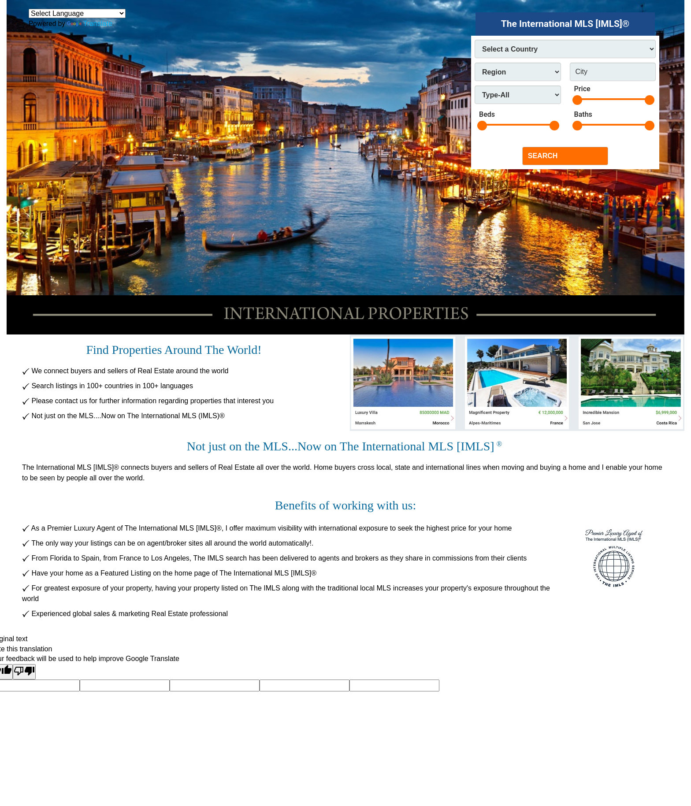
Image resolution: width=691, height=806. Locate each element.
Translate (89, 23)
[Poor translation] (24, 672)
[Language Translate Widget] (77, 13)
